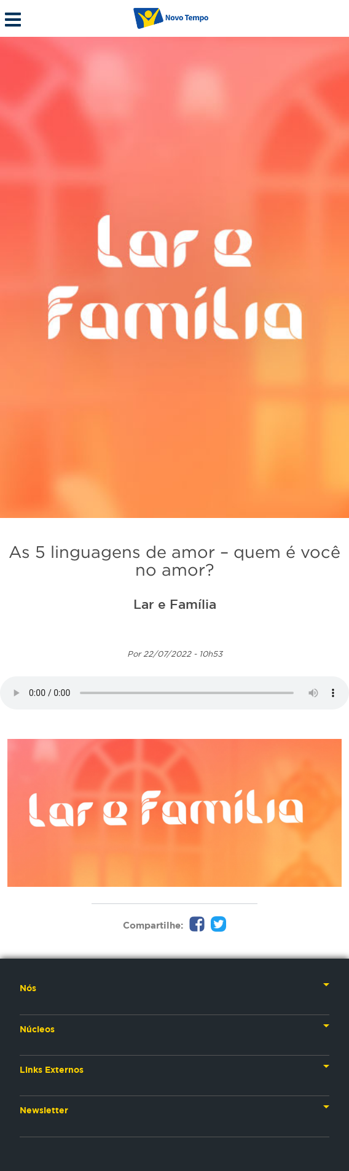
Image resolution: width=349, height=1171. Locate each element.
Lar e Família (174, 604)
